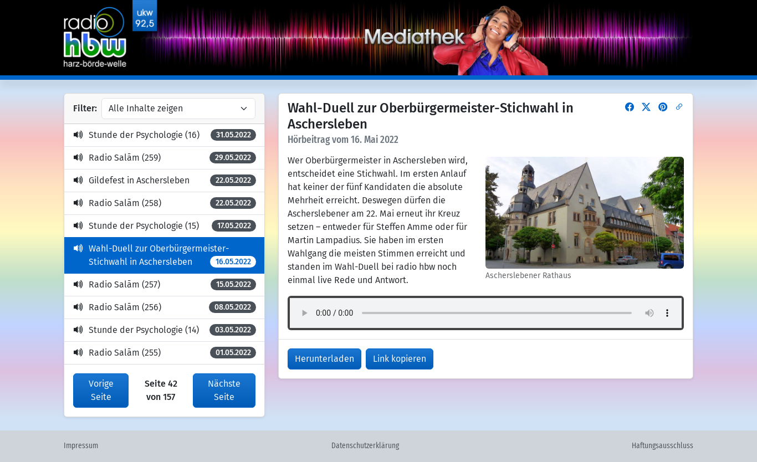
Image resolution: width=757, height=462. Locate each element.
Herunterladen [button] (324, 358)
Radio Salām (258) (164, 203)
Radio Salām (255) (164, 352)
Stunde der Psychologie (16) (164, 135)
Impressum (81, 446)
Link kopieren (399, 358)
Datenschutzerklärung (365, 446)
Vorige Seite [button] (101, 390)
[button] (629, 107)
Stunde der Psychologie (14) (164, 330)
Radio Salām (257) (164, 284)
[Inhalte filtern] (178, 108)
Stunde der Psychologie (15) (164, 226)
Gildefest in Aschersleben (164, 180)
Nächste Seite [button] (224, 390)
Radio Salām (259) (164, 157)
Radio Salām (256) (164, 307)
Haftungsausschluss (662, 446)
